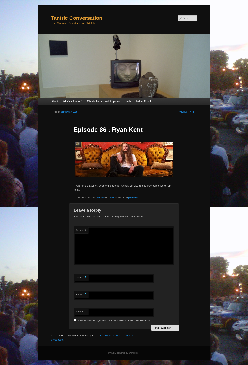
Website (80, 311)
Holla (128, 101)
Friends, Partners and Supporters (103, 101)
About (55, 101)
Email (81, 294)
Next (193, 112)
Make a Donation (144, 101)
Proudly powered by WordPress (124, 353)
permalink (133, 198)
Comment (81, 230)
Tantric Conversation (76, 18)
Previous (181, 112)
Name (81, 277)
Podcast (101, 198)
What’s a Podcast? (72, 101)
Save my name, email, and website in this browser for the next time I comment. (114, 321)
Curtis (111, 198)
